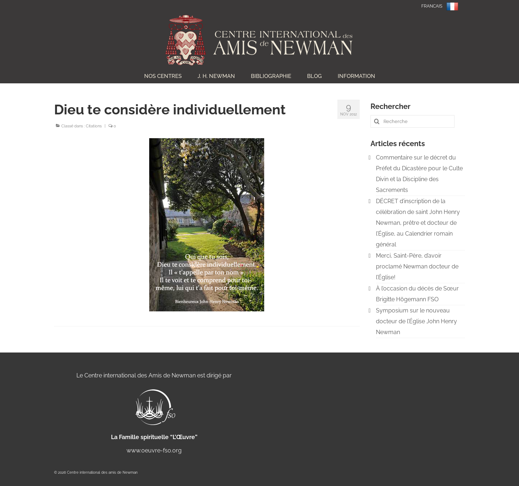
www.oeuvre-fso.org (154, 450)
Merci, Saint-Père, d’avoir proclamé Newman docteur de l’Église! (417, 266)
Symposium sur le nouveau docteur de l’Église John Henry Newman (416, 321)
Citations (94, 126)
